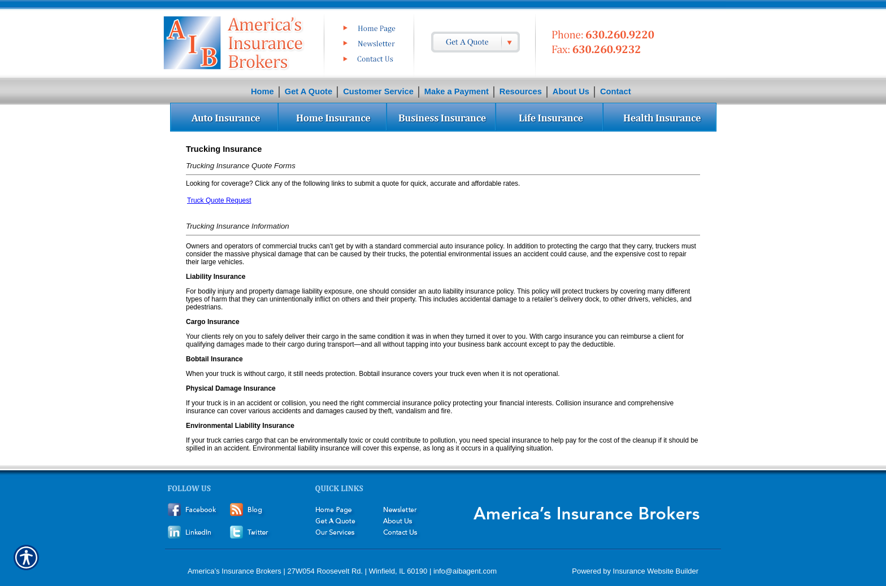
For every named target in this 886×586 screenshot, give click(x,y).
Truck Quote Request (219, 200)
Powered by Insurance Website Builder (635, 571)
